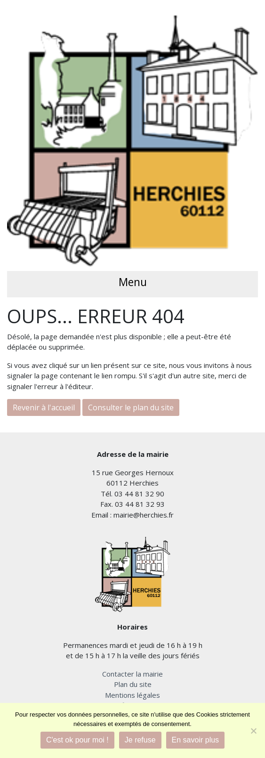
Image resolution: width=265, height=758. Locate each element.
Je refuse (140, 740)
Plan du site (133, 684)
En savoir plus (195, 740)
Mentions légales (132, 695)
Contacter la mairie (132, 673)
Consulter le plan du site (131, 407)
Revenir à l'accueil (44, 407)
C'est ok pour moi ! (77, 740)
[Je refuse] (253, 730)
